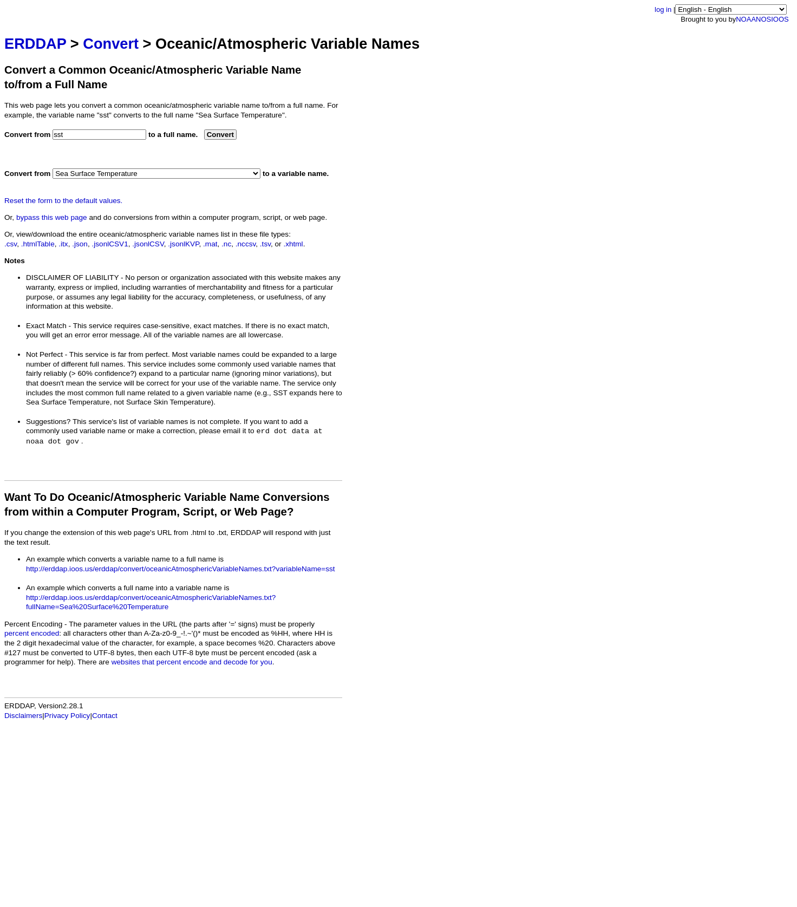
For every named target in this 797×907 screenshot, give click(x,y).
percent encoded (31, 633)
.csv (10, 244)
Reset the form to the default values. (63, 201)
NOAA (746, 19)
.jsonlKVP (183, 244)
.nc (226, 244)
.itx (63, 244)
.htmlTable (38, 244)
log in (663, 9)
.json (80, 244)
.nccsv (246, 244)
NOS (763, 19)
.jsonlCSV (148, 244)
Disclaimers (23, 716)
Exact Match (46, 326)
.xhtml (293, 244)
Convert (111, 43)
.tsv (265, 244)
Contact (104, 716)
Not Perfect (44, 354)
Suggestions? (48, 421)
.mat (210, 244)
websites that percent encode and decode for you (192, 662)
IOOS (780, 19)
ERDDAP (35, 43)
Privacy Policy (67, 716)
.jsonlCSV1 (110, 244)
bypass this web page (51, 217)
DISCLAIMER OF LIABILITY (72, 277)
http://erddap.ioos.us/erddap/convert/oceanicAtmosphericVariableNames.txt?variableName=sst (180, 569)
